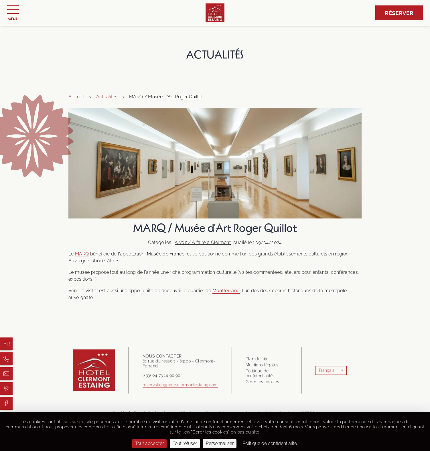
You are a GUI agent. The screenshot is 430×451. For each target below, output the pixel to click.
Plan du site (257, 384)
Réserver (399, 13)
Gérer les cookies (262, 407)
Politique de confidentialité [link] (269, 443)
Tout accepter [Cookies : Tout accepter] (149, 443)
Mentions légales (262, 390)
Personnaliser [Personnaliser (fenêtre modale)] (220, 443)
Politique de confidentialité (259, 399)
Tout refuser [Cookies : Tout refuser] (185, 443)
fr (6, 344)
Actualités (107, 96)
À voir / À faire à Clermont (203, 242)
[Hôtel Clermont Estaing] (6, 358)
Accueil (76, 96)
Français (326, 396)
